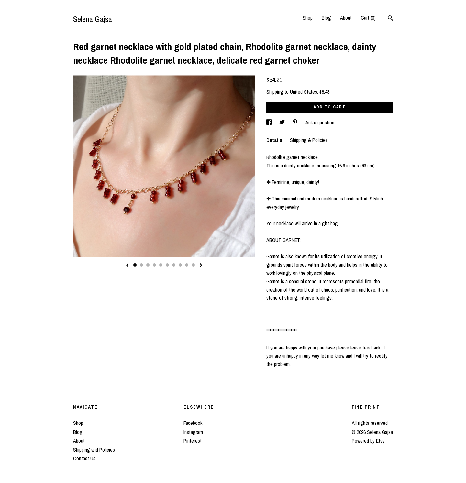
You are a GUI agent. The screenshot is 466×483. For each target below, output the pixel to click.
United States (303, 91)
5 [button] (160, 265)
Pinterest (192, 440)
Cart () (368, 17)
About (346, 17)
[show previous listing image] (127, 265)
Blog (326, 17)
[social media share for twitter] (282, 122)
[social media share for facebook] (269, 122)
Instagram (193, 431)
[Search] (390, 18)
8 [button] (180, 265)
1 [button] (135, 265)
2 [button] (141, 265)
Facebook (192, 422)
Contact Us (84, 458)
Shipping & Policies (309, 140)
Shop (308, 17)
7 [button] (173, 265)
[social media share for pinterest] (296, 122)
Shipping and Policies (94, 449)
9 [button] (186, 265)
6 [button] (167, 265)
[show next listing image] (201, 265)
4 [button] (154, 265)
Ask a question (319, 122)
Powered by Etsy (368, 440)
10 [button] (193, 265)
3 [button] (148, 265)
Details (274, 140)
